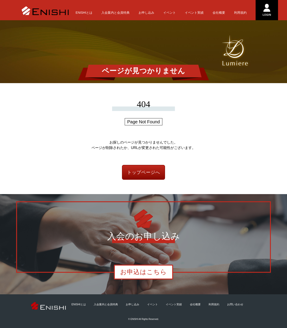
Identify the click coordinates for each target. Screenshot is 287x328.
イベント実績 (194, 12)
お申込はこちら (143, 271)
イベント (169, 12)
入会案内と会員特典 (115, 12)
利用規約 (240, 12)
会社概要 (219, 12)
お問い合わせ (235, 304)
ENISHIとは (84, 12)
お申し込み (146, 12)
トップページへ (143, 172)
